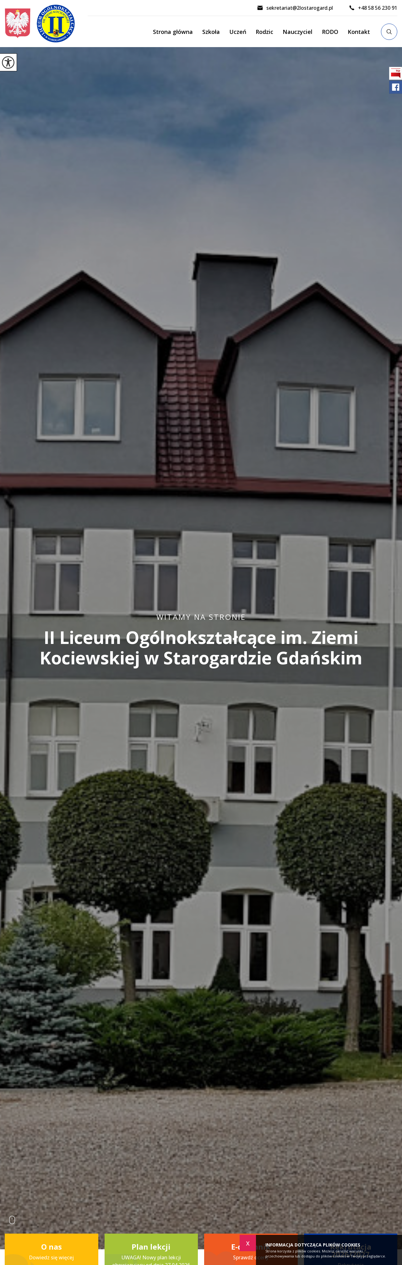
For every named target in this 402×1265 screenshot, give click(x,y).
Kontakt (359, 31)
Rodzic (264, 31)
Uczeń (237, 31)
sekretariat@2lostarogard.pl (295, 7)
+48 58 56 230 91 (373, 7)
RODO (330, 31)
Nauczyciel (297, 31)
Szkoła (211, 31)
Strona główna (173, 31)
